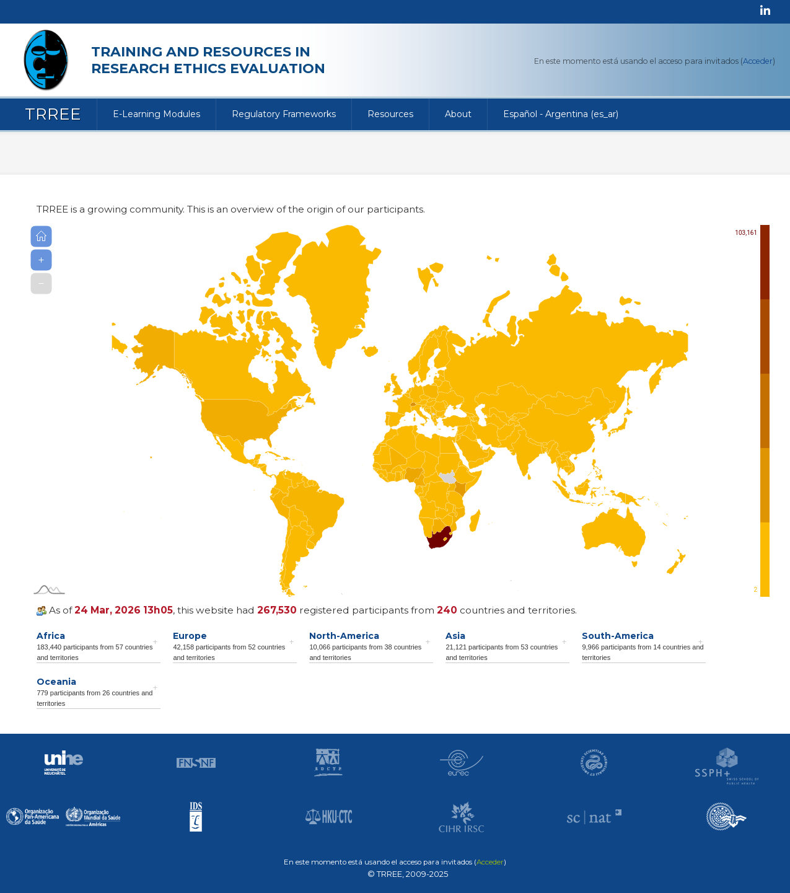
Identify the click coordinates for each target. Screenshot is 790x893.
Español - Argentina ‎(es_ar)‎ (560, 114)
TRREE (53, 114)
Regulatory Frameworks (284, 114)
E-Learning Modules (156, 114)
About (458, 114)
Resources (390, 114)
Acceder (758, 61)
